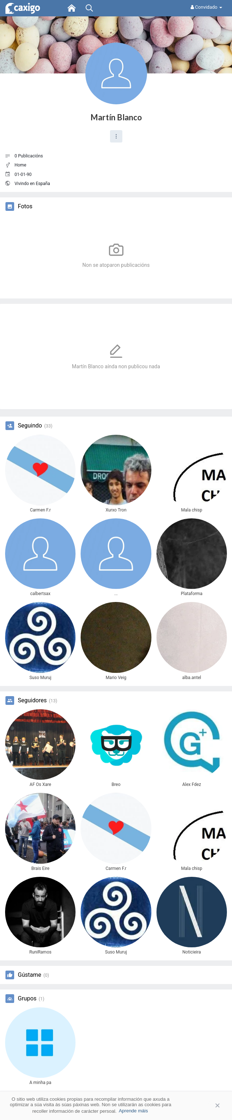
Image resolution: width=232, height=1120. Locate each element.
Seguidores (32, 700)
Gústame (29, 975)
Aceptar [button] (206, 1105)
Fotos (25, 206)
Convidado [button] (206, 7)
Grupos (27, 998)
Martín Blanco (116, 117)
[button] (116, 136)
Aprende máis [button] (133, 1110)
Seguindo (30, 425)
